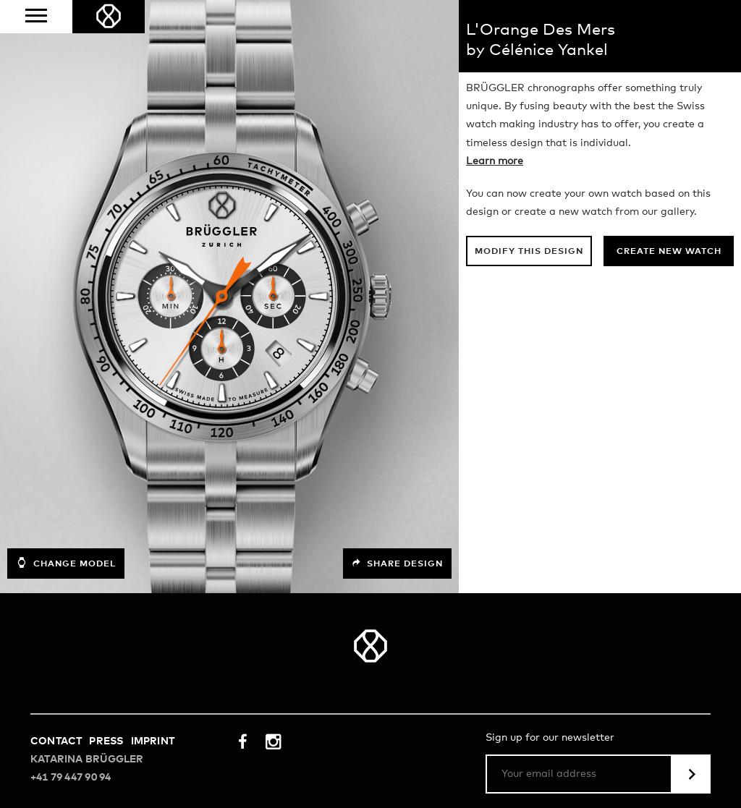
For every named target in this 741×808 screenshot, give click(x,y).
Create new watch (669, 251)
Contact (56, 741)
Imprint (152, 741)
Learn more (494, 161)
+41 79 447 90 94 (70, 778)
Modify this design (529, 251)
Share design (397, 563)
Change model (66, 563)
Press (106, 741)
